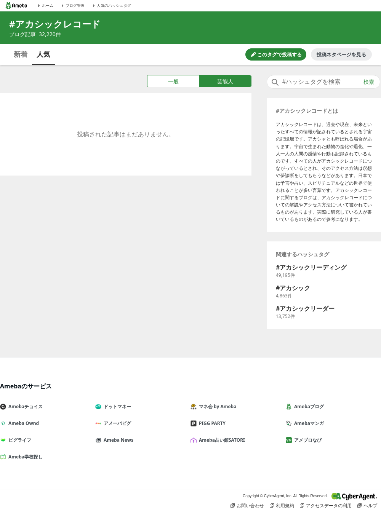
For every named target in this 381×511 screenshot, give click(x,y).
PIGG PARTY (211, 423)
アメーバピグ (116, 423)
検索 (368, 82)
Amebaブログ (308, 406)
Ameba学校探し (24, 457)
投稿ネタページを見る (341, 54)
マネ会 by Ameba (216, 406)
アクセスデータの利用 (326, 505)
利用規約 (282, 505)
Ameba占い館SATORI (220, 440)
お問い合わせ (247, 505)
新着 (20, 54)
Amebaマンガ (308, 423)
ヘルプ (367, 505)
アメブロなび (307, 440)
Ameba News (117, 440)
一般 (173, 81)
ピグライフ (18, 440)
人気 (43, 54)
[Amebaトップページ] (16, 5)
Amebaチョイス (24, 406)
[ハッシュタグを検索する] (323, 82)
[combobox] (323, 82)
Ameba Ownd (22, 423)
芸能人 (225, 81)
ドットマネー (116, 406)
